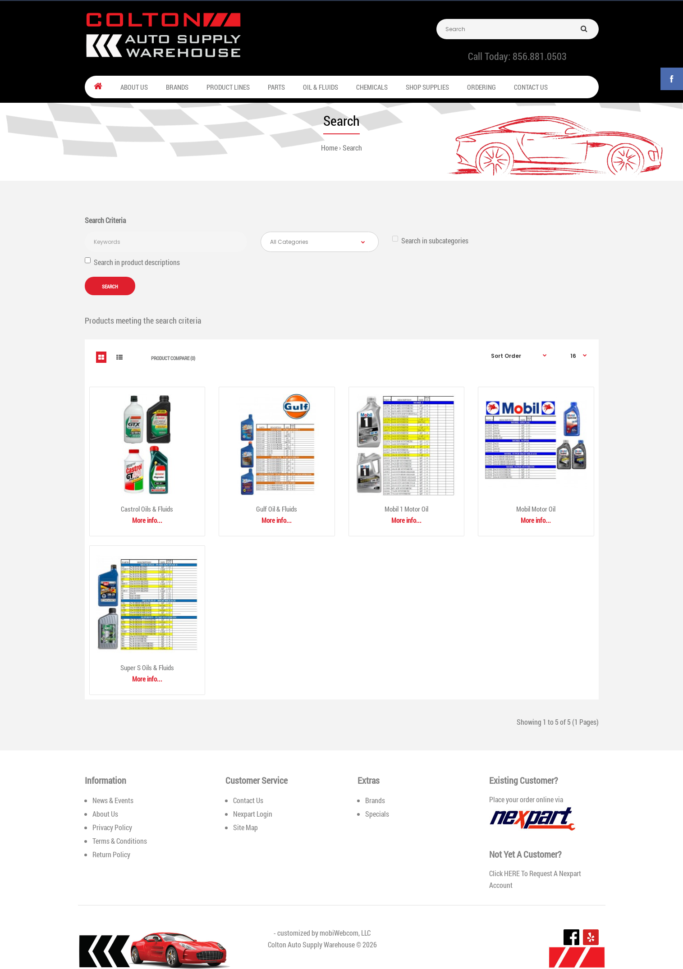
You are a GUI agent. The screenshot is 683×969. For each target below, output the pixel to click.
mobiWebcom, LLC (345, 932)
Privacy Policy (112, 827)
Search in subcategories (430, 240)
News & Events (112, 800)
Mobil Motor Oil (535, 508)
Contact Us (248, 800)
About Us (105, 813)
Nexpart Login (252, 813)
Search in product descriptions (132, 262)
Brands (375, 800)
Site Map (245, 827)
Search (352, 147)
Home (329, 147)
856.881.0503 (540, 56)
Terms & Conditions (119, 841)
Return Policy (111, 854)
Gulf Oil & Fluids (276, 508)
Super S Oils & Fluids (147, 667)
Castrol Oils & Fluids (147, 508)
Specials (377, 813)
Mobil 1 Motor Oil (406, 508)
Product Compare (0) (173, 358)
